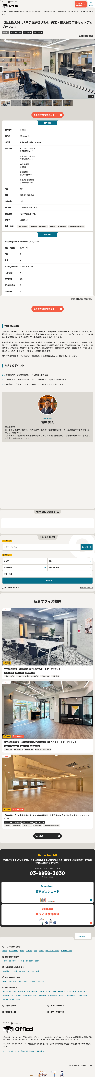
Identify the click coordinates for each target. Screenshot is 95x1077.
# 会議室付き (33, 227)
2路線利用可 (83, 995)
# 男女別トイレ (43, 227)
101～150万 (22, 981)
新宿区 (4, 951)
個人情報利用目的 (27, 1051)
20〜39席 (22, 971)
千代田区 (29, 951)
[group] (47, 69)
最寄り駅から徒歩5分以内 (11, 999)
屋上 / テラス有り (59, 991)
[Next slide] (94, 69)
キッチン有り (71, 991)
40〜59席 (30, 971)
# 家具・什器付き (22, 227)
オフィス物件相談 (57, 1012)
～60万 (4, 981)
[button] (5, 103)
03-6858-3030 (47, 873)
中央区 (22, 951)
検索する (88, 547)
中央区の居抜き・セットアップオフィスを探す (24, 11)
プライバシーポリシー (9, 1051)
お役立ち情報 (10, 1005)
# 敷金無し (53, 227)
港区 (35, 951)
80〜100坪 (29, 961)
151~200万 (32, 981)
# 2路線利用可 (62, 227)
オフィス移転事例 (57, 1005)
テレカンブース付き (9, 991)
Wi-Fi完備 (5, 995)
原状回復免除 (52, 995)
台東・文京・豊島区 (52, 951)
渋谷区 (41, 951)
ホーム (4, 11)
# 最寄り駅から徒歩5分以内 (76, 227)
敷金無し (62, 995)
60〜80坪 (21, 961)
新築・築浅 (42, 995)
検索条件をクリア (86, 587)
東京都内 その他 (66, 951)
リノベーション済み (30, 995)
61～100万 (12, 981)
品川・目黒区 (13, 951)
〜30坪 (4, 961)
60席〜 (38, 971)
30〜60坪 (12, 961)
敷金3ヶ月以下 (72, 995)
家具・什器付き (32, 991)
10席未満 (5, 971)
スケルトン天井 (16, 995)
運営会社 (40, 1051)
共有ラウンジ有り (45, 991)
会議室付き (21, 991)
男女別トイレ (82, 991)
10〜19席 (14, 971)
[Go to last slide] (1, 69)
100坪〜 (38, 961)
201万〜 (41, 981)
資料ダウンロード (12, 1012)
